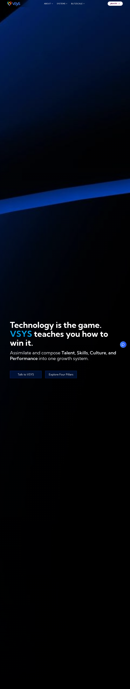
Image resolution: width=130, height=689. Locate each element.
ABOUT (48, 3)
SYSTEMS (62, 3)
